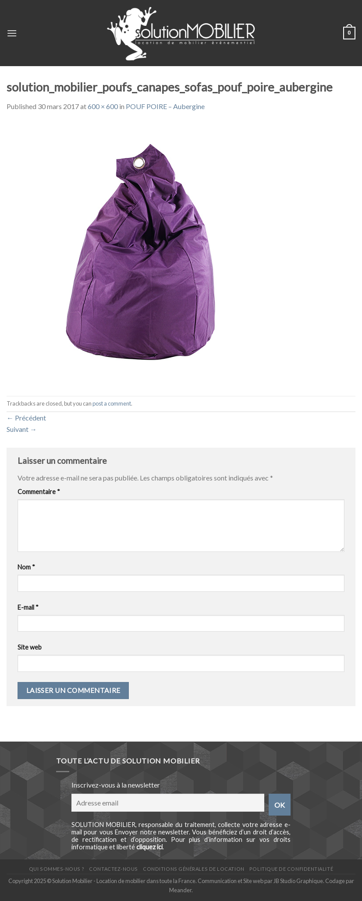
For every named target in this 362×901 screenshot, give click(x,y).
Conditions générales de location (193, 869)
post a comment (111, 403)
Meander (180, 890)
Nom (26, 567)
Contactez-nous (113, 869)
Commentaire (39, 491)
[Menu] (12, 33)
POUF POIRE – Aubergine (165, 106)
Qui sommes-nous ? (56, 869)
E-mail (28, 607)
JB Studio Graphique (298, 880)
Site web (30, 647)
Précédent (26, 417)
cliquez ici (149, 847)
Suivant (22, 429)
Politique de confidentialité (291, 869)
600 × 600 (103, 106)
